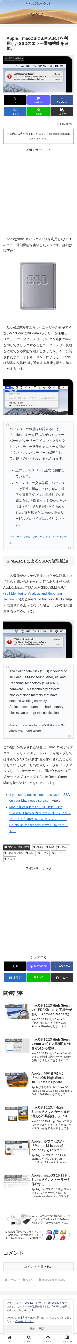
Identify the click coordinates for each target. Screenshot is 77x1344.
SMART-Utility (14, 853)
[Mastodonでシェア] (38, 100)
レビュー (58, 853)
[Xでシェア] (15, 100)
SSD (30, 853)
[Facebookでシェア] (62, 100)
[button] (62, 111)
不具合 (10, 858)
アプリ (43, 853)
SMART (63, 847)
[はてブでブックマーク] (15, 111)
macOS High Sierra (17, 847)
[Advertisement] (38, 191)
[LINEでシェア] (38, 111)
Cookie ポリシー (24, 1321)
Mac (50, 847)
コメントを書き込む (38, 1266)
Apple (38, 847)
